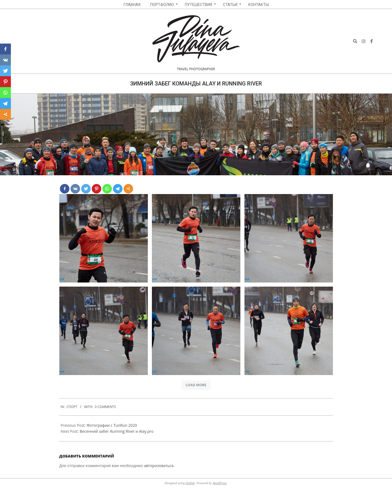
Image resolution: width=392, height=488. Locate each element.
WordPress (219, 483)
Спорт (71, 406)
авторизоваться (159, 465)
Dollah (190, 483)
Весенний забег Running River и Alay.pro (117, 431)
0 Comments (105, 406)
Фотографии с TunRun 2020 (112, 425)
